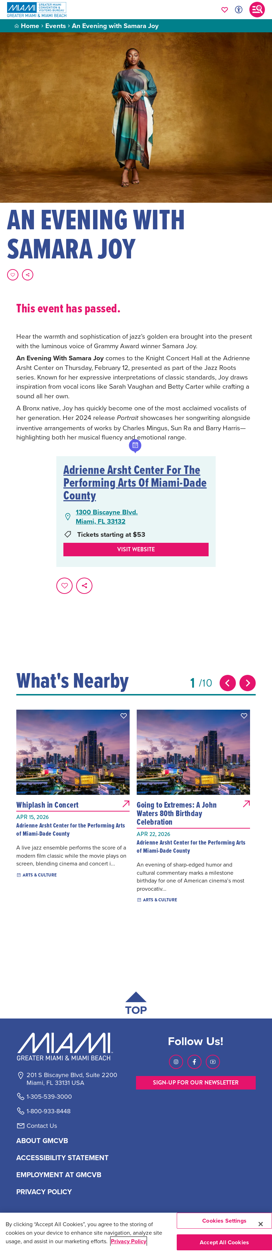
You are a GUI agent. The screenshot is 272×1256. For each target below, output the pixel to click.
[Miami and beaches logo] (71, 1046)
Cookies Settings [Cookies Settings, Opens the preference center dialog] (224, 1221)
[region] (136, 1234)
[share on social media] (27, 274)
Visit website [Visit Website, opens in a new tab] (136, 549)
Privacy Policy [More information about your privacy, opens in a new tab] (128, 1241)
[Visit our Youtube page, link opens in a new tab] (213, 1062)
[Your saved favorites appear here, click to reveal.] (224, 9)
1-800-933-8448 (48, 1111)
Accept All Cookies (224, 1242)
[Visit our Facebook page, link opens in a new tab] (194, 1062)
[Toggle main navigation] (257, 9)
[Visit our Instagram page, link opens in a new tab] (176, 1062)
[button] (123, 715)
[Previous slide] (228, 683)
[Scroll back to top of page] (136, 1005)
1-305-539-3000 (49, 1097)
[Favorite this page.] (12, 274)
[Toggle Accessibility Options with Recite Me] (239, 9)
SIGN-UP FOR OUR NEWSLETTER (196, 1082)
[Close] (260, 1224)
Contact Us (42, 1126)
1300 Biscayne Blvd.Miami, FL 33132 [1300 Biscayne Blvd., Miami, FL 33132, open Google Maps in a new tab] (107, 516)
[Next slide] (247, 683)
